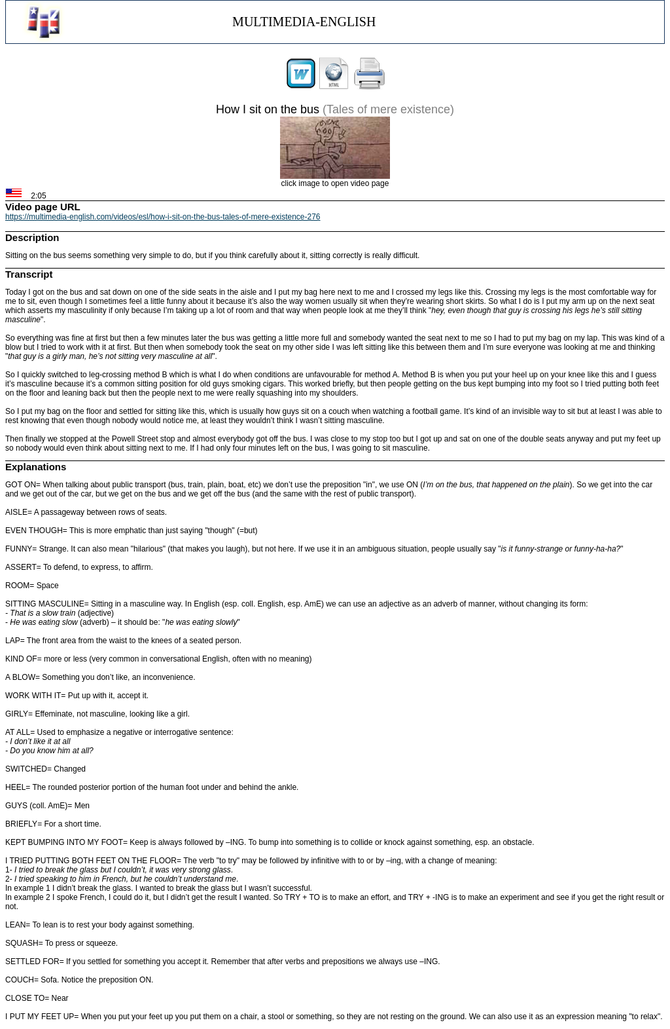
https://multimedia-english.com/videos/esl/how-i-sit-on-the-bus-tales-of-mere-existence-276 (163, 216)
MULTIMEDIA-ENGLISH (304, 21)
